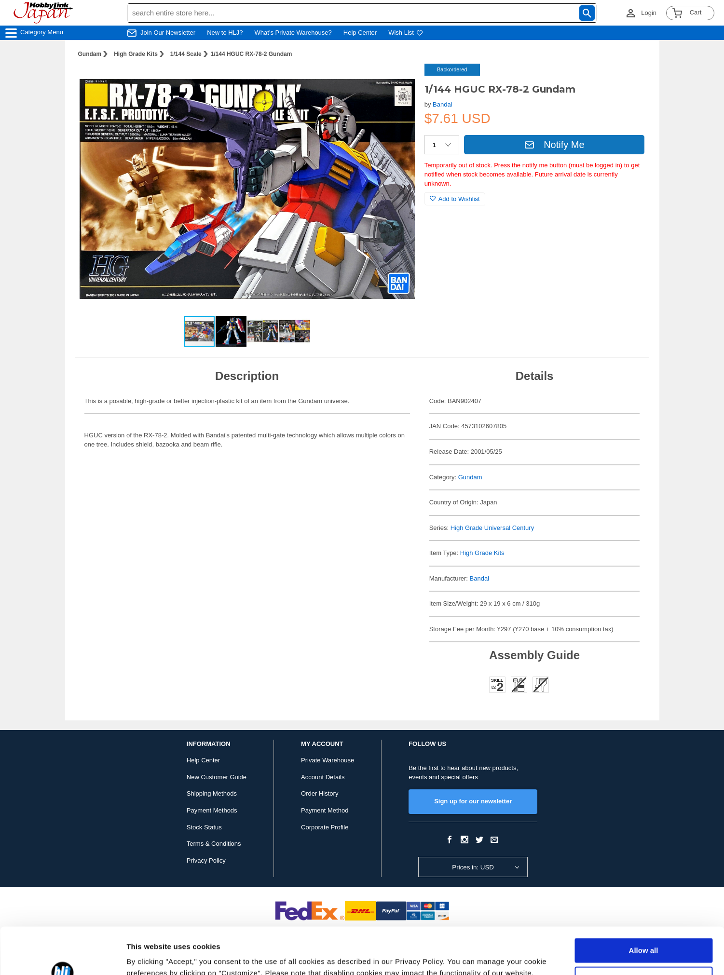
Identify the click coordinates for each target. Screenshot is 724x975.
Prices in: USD (473, 867)
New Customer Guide (216, 777)
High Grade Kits (136, 54)
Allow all (643, 907)
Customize (644, 935)
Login (648, 12)
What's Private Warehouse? (293, 32)
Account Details (322, 777)
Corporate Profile (324, 827)
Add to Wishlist (455, 199)
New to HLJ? (225, 32)
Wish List (405, 32)
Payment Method (324, 810)
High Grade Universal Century (492, 527)
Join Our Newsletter (167, 32)
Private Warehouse (327, 760)
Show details (148, 956)
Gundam (90, 54)
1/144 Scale (186, 54)
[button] (397, 81)
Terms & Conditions (214, 843)
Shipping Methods (212, 793)
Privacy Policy (206, 860)
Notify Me (554, 144)
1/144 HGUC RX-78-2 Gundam (251, 54)
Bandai (442, 104)
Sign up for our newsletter (473, 801)
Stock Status (204, 827)
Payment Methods (212, 810)
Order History (319, 793)
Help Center (360, 32)
